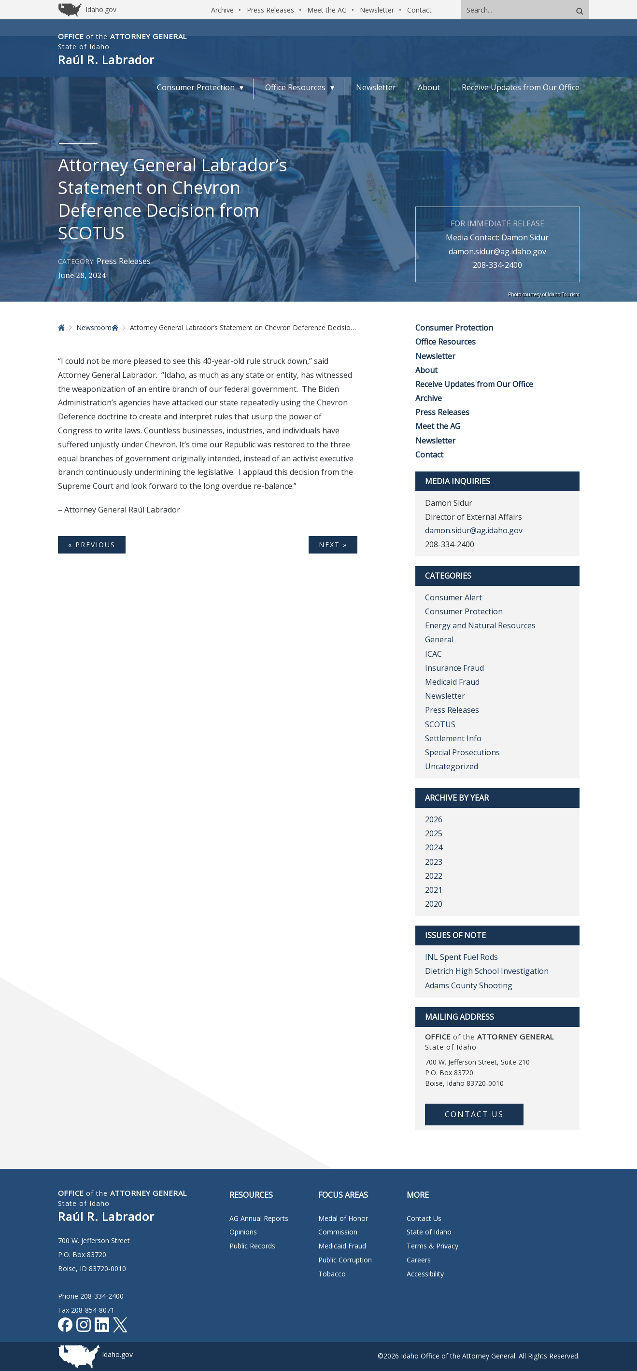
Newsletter (377, 9)
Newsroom (94, 327)
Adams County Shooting (468, 985)
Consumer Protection (454, 327)
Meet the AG (327, 9)
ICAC (433, 654)
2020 (433, 904)
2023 (433, 862)
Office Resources (445, 341)
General (439, 639)
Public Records (252, 1245)
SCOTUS (440, 724)
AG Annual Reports (258, 1218)
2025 (433, 833)
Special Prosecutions (462, 752)
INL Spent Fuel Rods (461, 957)
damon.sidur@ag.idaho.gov (497, 251)
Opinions (243, 1231)
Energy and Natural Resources (480, 625)
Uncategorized (451, 766)
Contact (419, 9)
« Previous (91, 544)
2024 (433, 847)
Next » (333, 544)
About (426, 370)
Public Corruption (345, 1259)
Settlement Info (453, 738)
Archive (222, 9)
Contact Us (474, 1114)
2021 (433, 890)
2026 (433, 819)
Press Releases (270, 9)
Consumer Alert (453, 597)
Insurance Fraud (454, 668)
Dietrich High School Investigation (487, 971)
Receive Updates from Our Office (474, 384)
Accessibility (425, 1273)
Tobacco (332, 1273)
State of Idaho (429, 1231)
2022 (433, 876)
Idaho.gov (117, 1354)
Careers (419, 1259)
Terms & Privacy (432, 1245)
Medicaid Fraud (452, 682)
